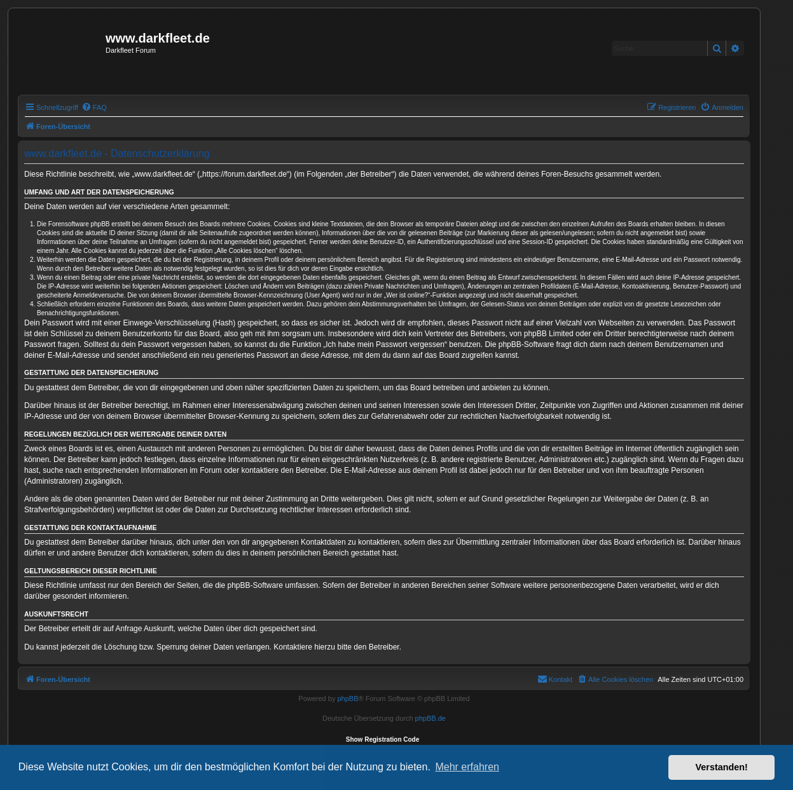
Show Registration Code (383, 739)
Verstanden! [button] (722, 767)
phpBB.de (430, 718)
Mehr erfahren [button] (467, 766)
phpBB (347, 698)
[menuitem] (94, 107)
